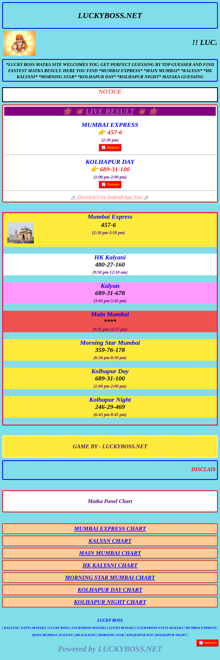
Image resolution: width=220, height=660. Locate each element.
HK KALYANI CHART (110, 565)
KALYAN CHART (109, 541)
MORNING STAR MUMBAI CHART (110, 577)
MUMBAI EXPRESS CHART (110, 528)
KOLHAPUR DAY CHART (110, 590)
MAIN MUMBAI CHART (110, 553)
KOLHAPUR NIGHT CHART (110, 602)
